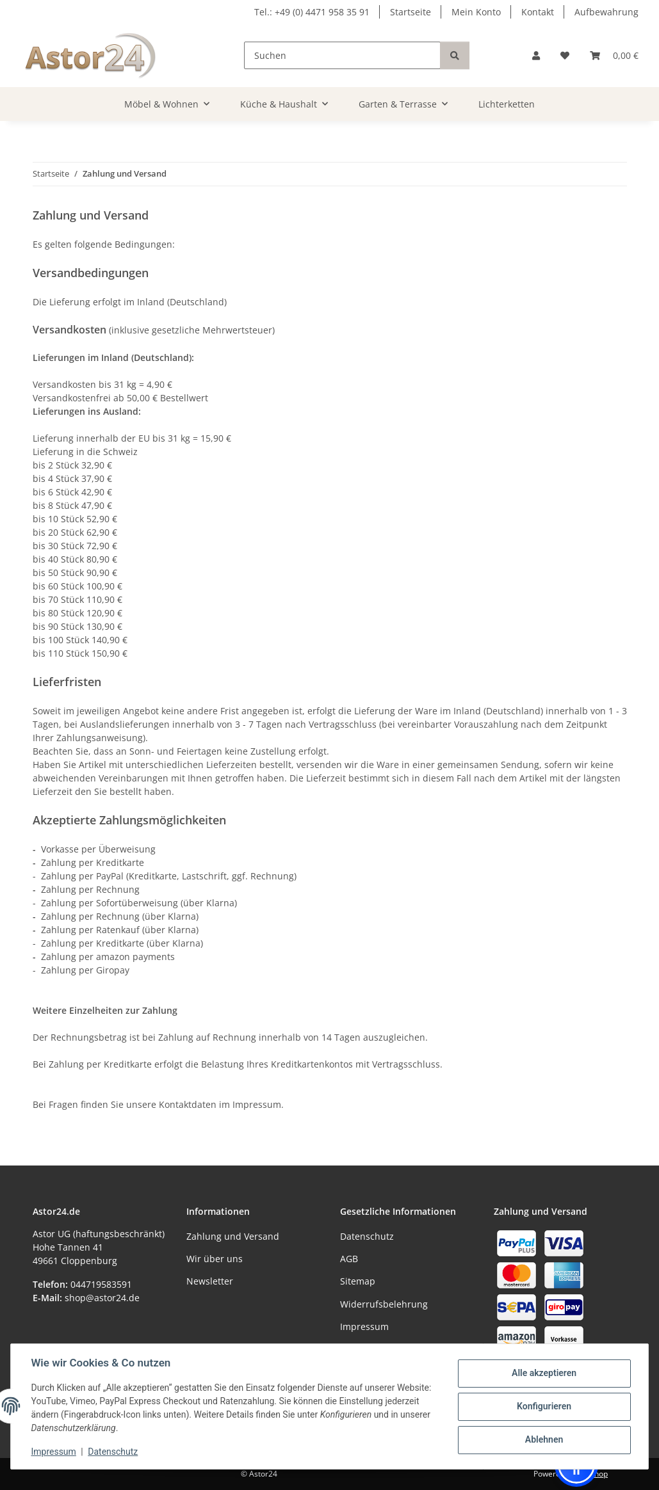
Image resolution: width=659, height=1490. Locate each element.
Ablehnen (543, 1439)
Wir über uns (214, 1259)
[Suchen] (342, 55)
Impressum (53, 1451)
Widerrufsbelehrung (384, 1304)
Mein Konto (476, 12)
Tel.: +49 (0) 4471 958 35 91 (312, 12)
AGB (349, 1259)
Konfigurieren (543, 1406)
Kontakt (537, 12)
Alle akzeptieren (543, 1373)
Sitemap (357, 1281)
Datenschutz (113, 1451)
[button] (536, 55)
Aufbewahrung (606, 12)
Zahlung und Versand (232, 1236)
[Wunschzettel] (565, 55)
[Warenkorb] (614, 55)
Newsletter (209, 1281)
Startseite (410, 12)
